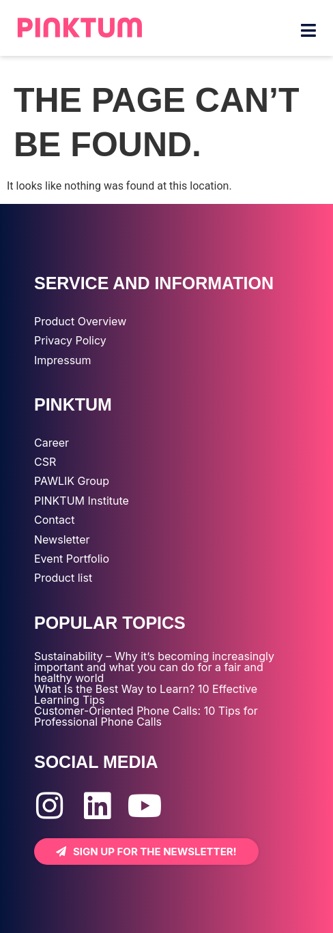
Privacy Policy (70, 340)
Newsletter (62, 539)
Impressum (62, 360)
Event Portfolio (71, 558)
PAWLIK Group (71, 481)
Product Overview (80, 321)
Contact (54, 520)
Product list (63, 577)
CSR (45, 462)
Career (51, 442)
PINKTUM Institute (81, 500)
